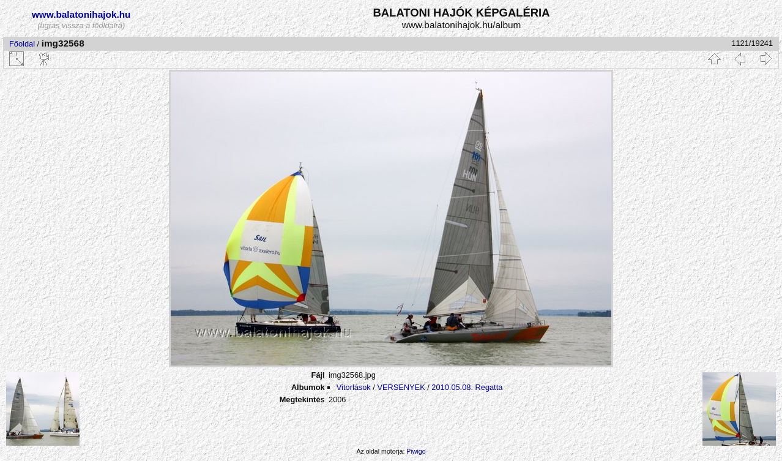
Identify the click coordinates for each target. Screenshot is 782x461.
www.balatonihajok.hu (81, 14)
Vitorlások (354, 387)
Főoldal (22, 43)
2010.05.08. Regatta (466, 387)
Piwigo (415, 451)
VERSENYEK (401, 387)
